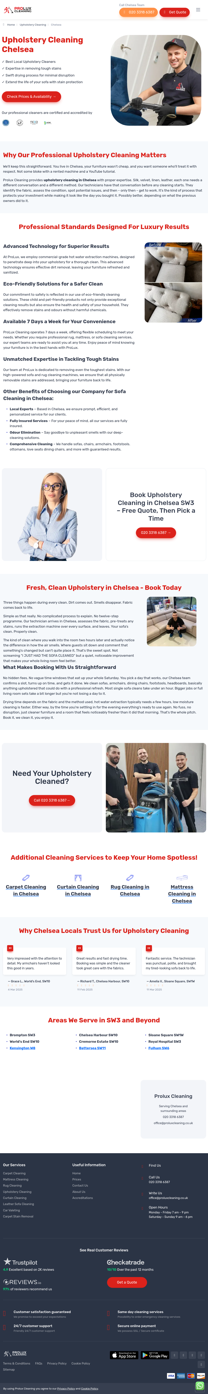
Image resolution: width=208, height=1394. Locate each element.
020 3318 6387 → (156, 532)
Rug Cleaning (12, 1185)
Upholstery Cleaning (33, 24)
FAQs (38, 1363)
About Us (78, 1192)
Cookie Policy (81, 1363)
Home (9, 24)
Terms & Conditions (16, 1363)
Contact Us (80, 1185)
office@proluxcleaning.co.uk (173, 1123)
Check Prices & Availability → (31, 96)
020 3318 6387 (138, 12)
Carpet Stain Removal (18, 1216)
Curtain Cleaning (14, 1198)
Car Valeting (11, 1210)
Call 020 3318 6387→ (52, 800)
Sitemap (9, 1369)
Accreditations (82, 1198)
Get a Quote (127, 1282)
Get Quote (174, 12)
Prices (76, 1179)
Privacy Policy (57, 1363)
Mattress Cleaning (15, 1179)
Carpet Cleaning (14, 1173)
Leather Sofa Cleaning (18, 1204)
